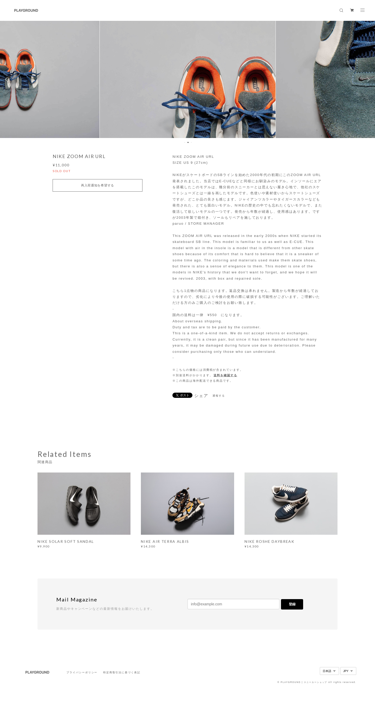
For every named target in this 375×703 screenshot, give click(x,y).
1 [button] (184, 142)
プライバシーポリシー (81, 672)
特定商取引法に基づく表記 (121, 672)
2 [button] (188, 142)
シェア (201, 396)
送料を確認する (225, 375)
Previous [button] (7, 79)
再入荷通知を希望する (97, 185)
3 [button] (191, 142)
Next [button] (367, 79)
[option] (187, 79)
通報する (219, 395)
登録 (292, 604)
